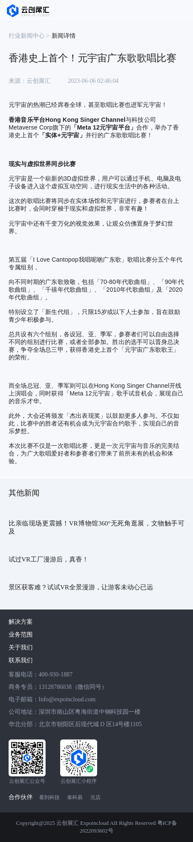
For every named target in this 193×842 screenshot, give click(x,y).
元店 (95, 797)
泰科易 (75, 797)
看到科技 (49, 797)
